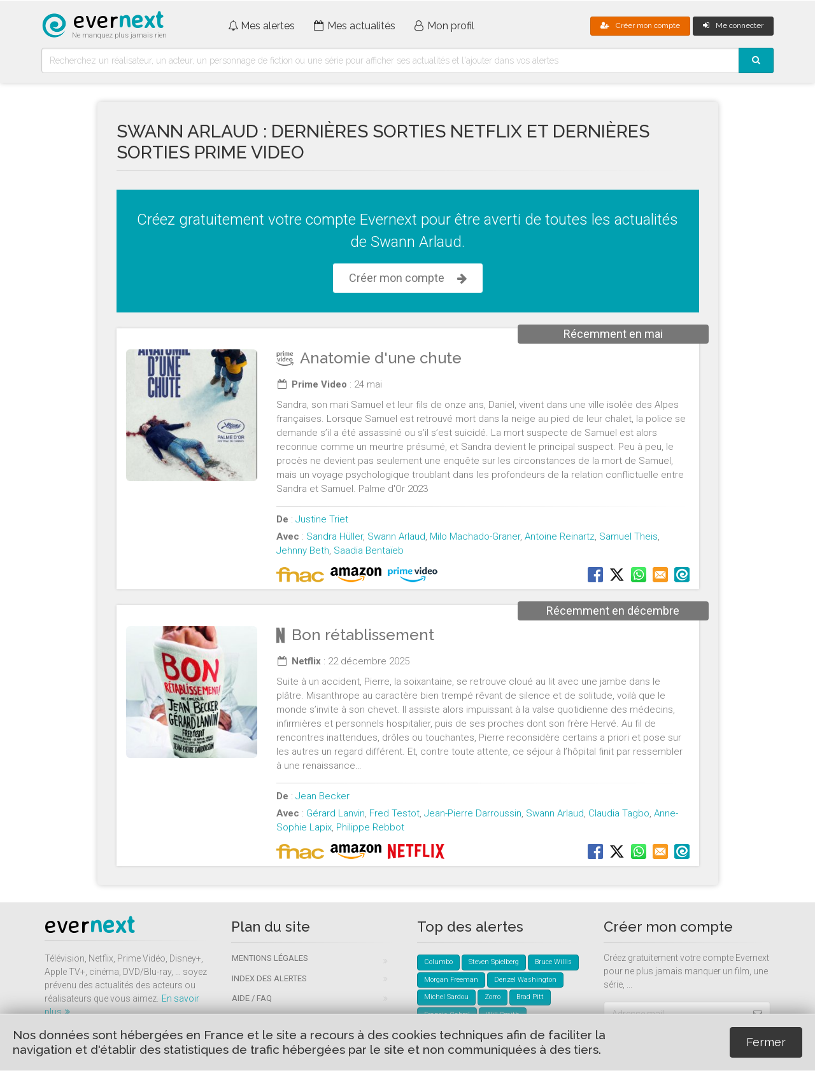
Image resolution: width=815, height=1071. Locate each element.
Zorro (492, 997)
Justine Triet (321, 519)
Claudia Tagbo (618, 813)
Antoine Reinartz (560, 536)
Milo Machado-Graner (475, 536)
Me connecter (733, 25)
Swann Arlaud (396, 536)
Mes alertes (261, 26)
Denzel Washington (525, 980)
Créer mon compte (640, 25)
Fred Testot (394, 813)
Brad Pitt (530, 997)
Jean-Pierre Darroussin (472, 813)
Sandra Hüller (334, 536)
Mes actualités (354, 26)
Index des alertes (269, 978)
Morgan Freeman (451, 980)
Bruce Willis (553, 962)
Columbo (438, 962)
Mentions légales (270, 958)
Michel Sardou (446, 997)
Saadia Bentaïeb (369, 550)
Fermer (766, 1042)
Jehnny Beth (302, 550)
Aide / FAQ (252, 998)
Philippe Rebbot (370, 827)
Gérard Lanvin (335, 813)
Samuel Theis (628, 536)
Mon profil (445, 26)
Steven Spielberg (494, 962)
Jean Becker (322, 796)
